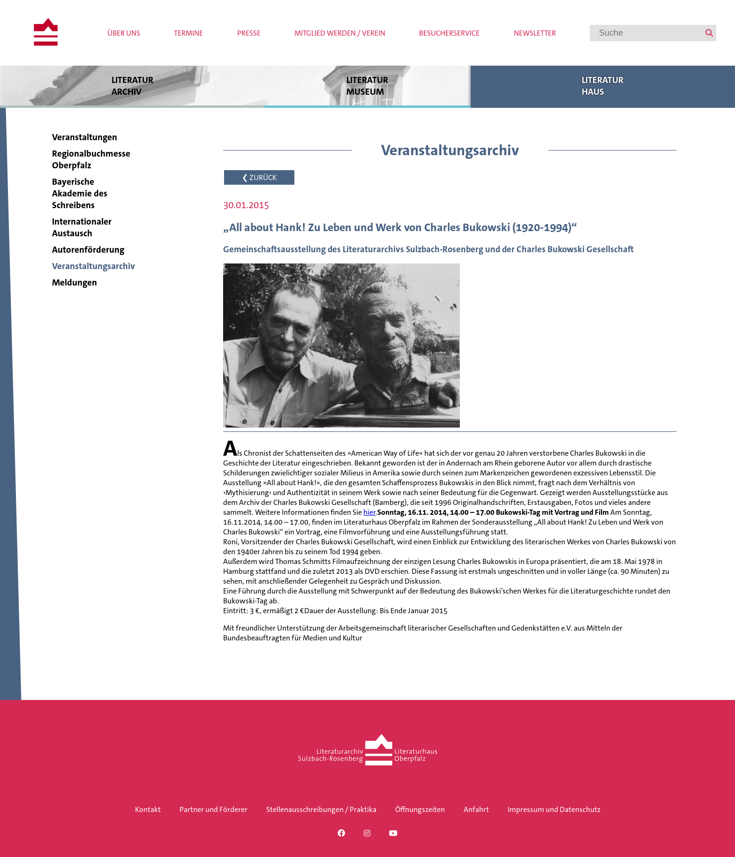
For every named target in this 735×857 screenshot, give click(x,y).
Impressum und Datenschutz (554, 809)
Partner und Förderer (214, 809)
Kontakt (148, 809)
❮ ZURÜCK (259, 177)
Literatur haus (603, 85)
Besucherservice (449, 33)
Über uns (123, 33)
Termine (188, 33)
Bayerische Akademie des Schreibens (79, 193)
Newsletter (535, 33)
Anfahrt (476, 809)
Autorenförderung (88, 250)
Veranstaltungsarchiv (93, 266)
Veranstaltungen (84, 137)
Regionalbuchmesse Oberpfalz (91, 159)
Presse (249, 33)
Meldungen (74, 282)
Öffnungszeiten (420, 809)
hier (369, 512)
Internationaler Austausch (82, 227)
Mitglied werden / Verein (339, 33)
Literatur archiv (132, 85)
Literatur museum (367, 85)
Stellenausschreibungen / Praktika (321, 809)
